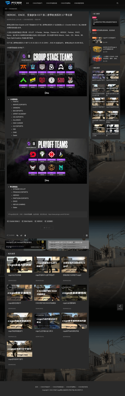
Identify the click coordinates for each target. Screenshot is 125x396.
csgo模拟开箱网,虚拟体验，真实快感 (103, 30)
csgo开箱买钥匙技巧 (15, 331)
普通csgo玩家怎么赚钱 (112, 94)
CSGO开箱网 (28, 214)
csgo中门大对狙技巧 (109, 38)
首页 (28, 3)
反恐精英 (50, 221)
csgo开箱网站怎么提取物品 (112, 121)
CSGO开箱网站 (66, 3)
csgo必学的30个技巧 (15, 359)
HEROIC (39, 221)
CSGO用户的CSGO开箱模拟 (46, 303)
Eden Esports (28, 221)
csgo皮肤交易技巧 (14, 303)
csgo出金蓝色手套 (111, 80)
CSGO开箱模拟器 (52, 3)
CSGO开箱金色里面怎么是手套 (98, 94)
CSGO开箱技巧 (38, 3)
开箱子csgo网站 (58, 390)
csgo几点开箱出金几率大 (44, 331)
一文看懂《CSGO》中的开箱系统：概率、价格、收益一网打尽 (110, 58)
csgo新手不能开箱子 (98, 107)
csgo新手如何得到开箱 (71, 331)
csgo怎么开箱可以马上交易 (98, 134)
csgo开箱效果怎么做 (112, 107)
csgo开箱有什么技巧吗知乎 (45, 275)
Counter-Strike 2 (15, 221)
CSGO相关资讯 (80, 3)
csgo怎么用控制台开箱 (112, 134)
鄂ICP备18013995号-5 (76, 390)
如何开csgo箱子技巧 (98, 80)
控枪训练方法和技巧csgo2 (72, 275)
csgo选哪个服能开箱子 (98, 121)
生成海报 (11, 235)
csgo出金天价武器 (14, 275)
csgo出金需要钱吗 (69, 303)
